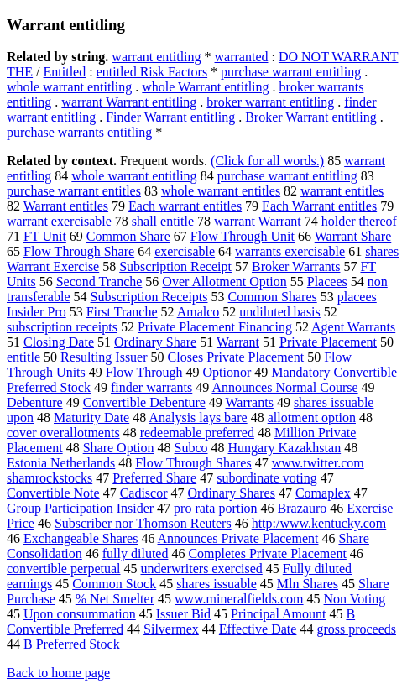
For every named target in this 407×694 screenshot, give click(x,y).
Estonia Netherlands (61, 463)
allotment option (312, 417)
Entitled (65, 72)
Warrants (250, 402)
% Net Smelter (115, 599)
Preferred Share (154, 478)
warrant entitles (342, 191)
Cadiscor (144, 493)
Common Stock (114, 584)
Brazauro (302, 508)
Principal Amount (278, 614)
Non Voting (355, 599)
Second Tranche (99, 281)
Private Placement (328, 342)
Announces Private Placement (238, 538)
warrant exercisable (59, 221)
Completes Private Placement (267, 553)
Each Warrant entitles (319, 206)
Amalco (198, 312)
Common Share (128, 236)
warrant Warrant (257, 221)
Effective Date (258, 629)
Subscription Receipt (175, 266)
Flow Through (144, 372)
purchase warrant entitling (291, 72)
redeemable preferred (197, 432)
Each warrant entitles (185, 206)
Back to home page (58, 672)
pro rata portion (216, 508)
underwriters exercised (202, 568)
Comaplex (323, 493)
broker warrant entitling (270, 102)
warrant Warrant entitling (128, 102)
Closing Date (58, 342)
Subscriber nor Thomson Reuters (143, 523)
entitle (23, 357)
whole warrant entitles (220, 191)
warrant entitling (156, 57)
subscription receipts (62, 327)
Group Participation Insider (80, 508)
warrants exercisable (290, 251)
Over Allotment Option (224, 281)
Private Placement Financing (215, 327)
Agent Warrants (353, 327)
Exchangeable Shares (80, 538)
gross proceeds (356, 629)
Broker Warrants (296, 266)
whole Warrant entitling (205, 87)
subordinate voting (267, 478)
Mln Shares (307, 584)
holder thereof (359, 221)
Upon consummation (79, 614)
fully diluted (135, 553)
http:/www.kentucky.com (319, 523)
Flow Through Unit (242, 236)
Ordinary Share (155, 342)
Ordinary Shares (231, 493)
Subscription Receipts (149, 297)
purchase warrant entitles (74, 191)
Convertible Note (53, 493)
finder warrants (151, 387)
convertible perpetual (64, 568)
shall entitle (163, 221)
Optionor (227, 372)
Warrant (238, 342)
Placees (327, 281)
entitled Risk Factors (152, 72)
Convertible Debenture (144, 402)
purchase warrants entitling (79, 132)
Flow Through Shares (193, 463)
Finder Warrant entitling (170, 117)
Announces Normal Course (284, 387)
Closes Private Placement (236, 357)
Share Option (118, 448)
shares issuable (216, 584)
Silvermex (171, 629)
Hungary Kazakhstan (285, 448)
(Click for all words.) (267, 161)
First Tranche (122, 312)
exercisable (184, 251)
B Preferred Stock (71, 644)
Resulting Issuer (104, 357)
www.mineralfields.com (239, 599)
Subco (191, 448)
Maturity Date (91, 417)
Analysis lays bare (198, 417)
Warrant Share (353, 236)
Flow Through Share (78, 251)
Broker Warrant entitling (311, 117)
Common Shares (272, 297)
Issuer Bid (183, 614)
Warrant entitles (65, 206)
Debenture (35, 402)
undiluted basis (279, 312)
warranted (242, 57)
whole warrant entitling (69, 87)
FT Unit (44, 236)
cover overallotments (63, 432)
